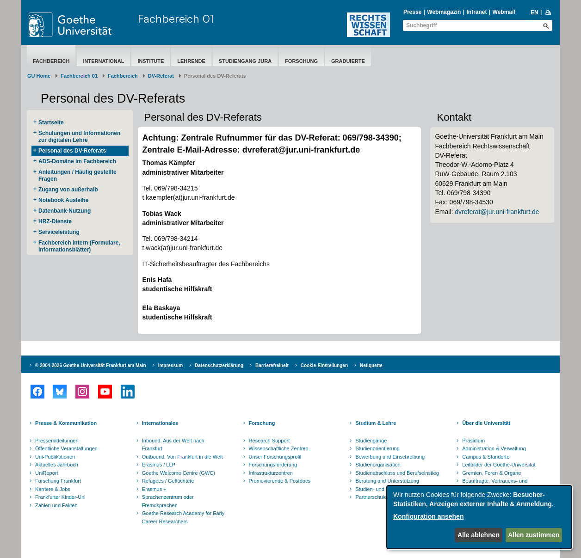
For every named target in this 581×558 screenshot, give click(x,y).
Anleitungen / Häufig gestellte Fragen (77, 175)
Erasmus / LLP (158, 464)
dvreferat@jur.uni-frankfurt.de (497, 211)
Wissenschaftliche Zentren (279, 448)
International (103, 61)
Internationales (160, 423)
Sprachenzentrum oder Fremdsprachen (168, 501)
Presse (412, 12)
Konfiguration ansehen (428, 516)
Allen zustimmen (533, 535)
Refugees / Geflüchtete (168, 481)
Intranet (476, 12)
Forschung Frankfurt (58, 481)
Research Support (269, 440)
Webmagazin (444, 12)
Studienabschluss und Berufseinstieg (397, 473)
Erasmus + (154, 489)
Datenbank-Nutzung (64, 211)
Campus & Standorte (485, 457)
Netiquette (371, 365)
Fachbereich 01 (176, 18)
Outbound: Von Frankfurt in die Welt (182, 457)
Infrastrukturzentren (271, 473)
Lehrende (191, 61)
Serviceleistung (59, 232)
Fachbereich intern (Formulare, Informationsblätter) (79, 246)
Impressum (170, 365)
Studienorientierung (377, 448)
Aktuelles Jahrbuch (56, 464)
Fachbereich (51, 61)
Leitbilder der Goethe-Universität (498, 464)
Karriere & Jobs (52, 489)
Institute (150, 61)
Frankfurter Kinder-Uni (60, 497)
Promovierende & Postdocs (279, 481)
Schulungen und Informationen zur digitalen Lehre (79, 136)
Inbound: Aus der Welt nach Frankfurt (173, 445)
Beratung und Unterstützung (387, 481)
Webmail (504, 12)
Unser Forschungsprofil (275, 457)
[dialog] (479, 517)
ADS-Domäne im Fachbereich (77, 161)
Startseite (51, 122)
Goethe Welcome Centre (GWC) (178, 473)
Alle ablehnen (478, 535)
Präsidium (473, 440)
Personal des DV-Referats (72, 150)
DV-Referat (161, 76)
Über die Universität (486, 423)
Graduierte (348, 61)
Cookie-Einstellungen (324, 365)
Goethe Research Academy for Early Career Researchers (183, 517)
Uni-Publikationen (55, 457)
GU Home (38, 76)
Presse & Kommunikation (66, 423)
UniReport (46, 473)
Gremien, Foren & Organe (491, 473)
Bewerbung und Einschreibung (390, 457)
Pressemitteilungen (57, 440)
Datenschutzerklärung (219, 365)
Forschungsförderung (273, 464)
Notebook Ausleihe (63, 200)
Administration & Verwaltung (494, 448)
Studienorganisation (377, 464)
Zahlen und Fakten (56, 505)
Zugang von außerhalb (68, 189)
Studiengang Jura (245, 61)
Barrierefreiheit (272, 365)
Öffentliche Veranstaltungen (66, 448)
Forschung (301, 61)
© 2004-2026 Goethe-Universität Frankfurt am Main (90, 365)
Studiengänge (371, 440)
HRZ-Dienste (55, 221)
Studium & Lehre (375, 423)
